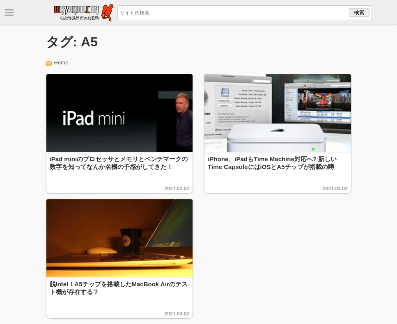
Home (61, 62)
